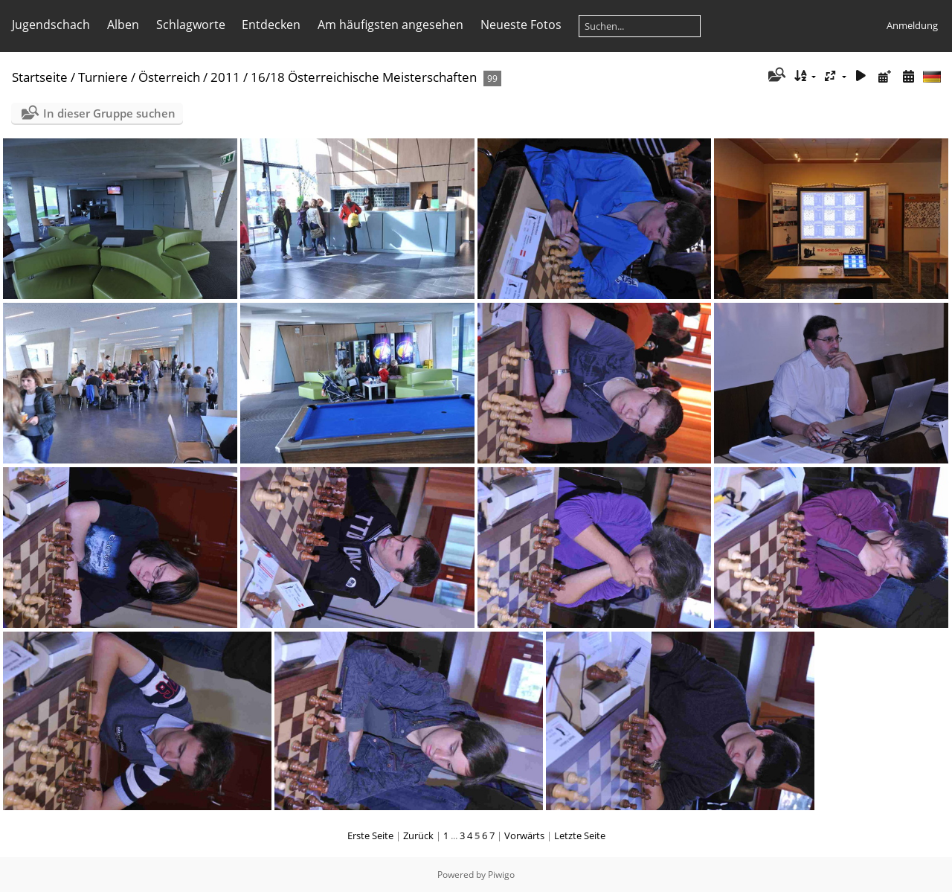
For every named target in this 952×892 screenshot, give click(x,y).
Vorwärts (524, 835)
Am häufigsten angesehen (390, 24)
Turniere (103, 77)
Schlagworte (190, 24)
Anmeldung (912, 25)
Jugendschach (51, 24)
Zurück (418, 835)
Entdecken (271, 24)
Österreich (169, 77)
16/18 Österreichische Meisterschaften (364, 77)
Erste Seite (370, 835)
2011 (225, 77)
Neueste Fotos (521, 24)
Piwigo (501, 874)
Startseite (40, 77)
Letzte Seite (579, 835)
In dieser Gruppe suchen (109, 113)
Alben (123, 24)
